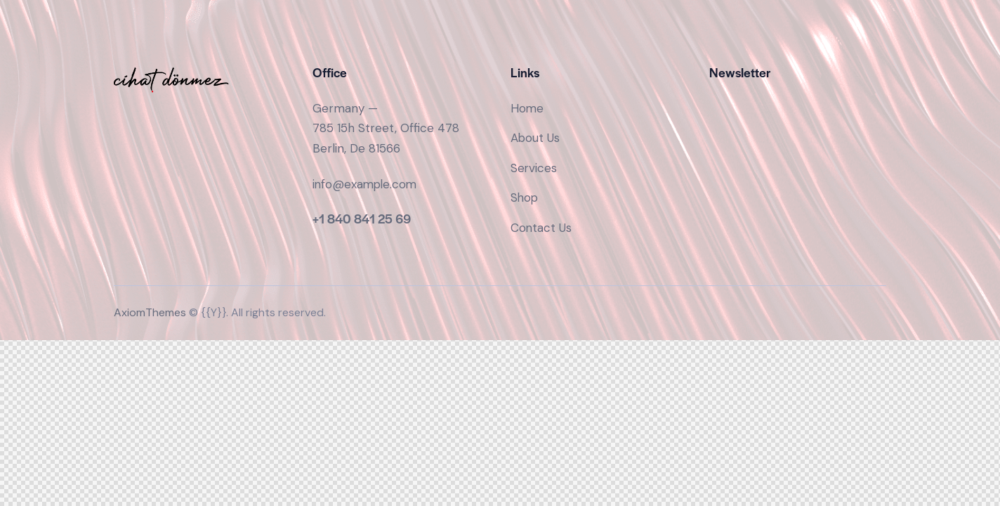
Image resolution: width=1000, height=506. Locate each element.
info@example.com (366, 184)
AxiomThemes (150, 313)
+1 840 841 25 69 (361, 219)
